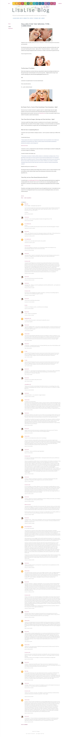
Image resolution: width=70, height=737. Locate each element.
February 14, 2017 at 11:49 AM (29, 396)
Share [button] (9, 23)
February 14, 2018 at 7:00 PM (29, 514)
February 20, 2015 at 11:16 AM (29, 287)
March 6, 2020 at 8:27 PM (29, 649)
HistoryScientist (27, 526)
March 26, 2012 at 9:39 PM (29, 220)
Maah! (26, 671)
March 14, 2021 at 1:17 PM (29, 667)
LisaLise (26, 217)
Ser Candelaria (27, 223)
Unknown (26, 333)
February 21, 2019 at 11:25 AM (29, 617)
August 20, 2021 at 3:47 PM (29, 696)
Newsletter (25, 18)
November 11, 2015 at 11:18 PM (30, 295)
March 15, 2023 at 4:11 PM (29, 721)
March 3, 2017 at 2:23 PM (29, 425)
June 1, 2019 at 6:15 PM (28, 641)
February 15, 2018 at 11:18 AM (29, 523)
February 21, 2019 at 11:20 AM (29, 608)
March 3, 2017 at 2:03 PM (29, 409)
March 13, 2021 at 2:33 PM (29, 659)
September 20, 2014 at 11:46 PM (30, 228)
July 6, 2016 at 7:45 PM (28, 340)
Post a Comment (24, 724)
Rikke (25, 203)
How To (21, 18)
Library (42, 18)
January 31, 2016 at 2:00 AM (29, 308)
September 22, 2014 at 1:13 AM (30, 242)
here (35, 166)
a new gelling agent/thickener (33, 180)
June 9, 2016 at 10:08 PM (28, 321)
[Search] (60, 3)
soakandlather (27, 384)
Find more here (24, 145)
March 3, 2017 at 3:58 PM (29, 446)
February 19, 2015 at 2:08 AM (29, 273)
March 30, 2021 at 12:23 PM (29, 687)
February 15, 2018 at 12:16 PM (29, 559)
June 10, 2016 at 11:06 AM (29, 330)
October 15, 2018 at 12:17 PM (29, 591)
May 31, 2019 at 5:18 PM (28, 628)
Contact (31, 18)
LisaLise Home (16, 18)
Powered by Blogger (35, 731)
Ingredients (10, 28)
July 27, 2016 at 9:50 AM (28, 374)
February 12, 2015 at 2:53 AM (29, 250)
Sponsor (36, 18)
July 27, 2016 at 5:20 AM (28, 365)
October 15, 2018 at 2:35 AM (29, 578)
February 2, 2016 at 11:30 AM (29, 315)
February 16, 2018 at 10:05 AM (29, 567)
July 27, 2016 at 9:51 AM (28, 381)
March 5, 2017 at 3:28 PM (29, 452)
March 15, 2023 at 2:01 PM (29, 713)
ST (25, 351)
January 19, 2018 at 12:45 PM (29, 501)
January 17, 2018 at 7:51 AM (29, 473)
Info (39, 18)
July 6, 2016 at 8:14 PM (28, 348)
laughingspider (27, 318)
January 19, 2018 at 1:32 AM (29, 493)
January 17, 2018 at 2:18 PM (29, 481)
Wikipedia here (42, 113)
